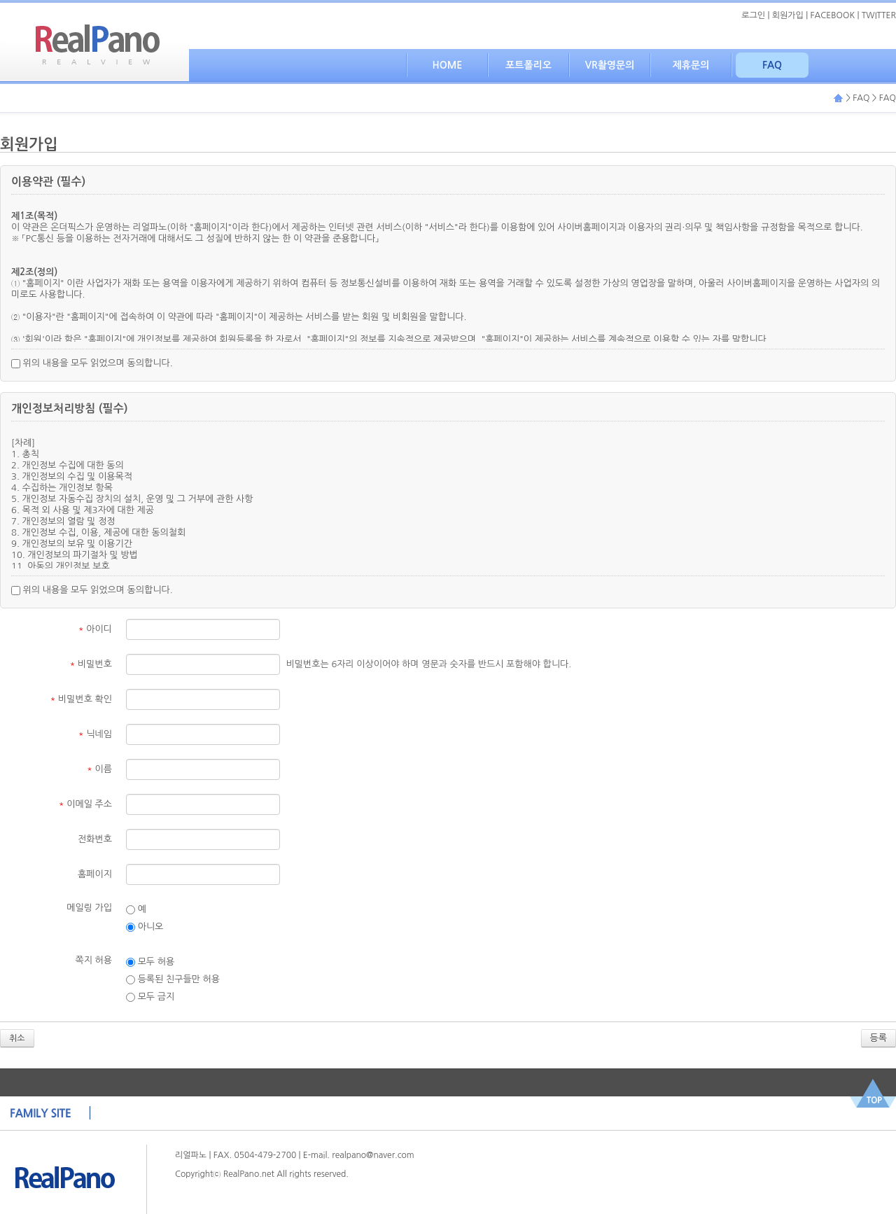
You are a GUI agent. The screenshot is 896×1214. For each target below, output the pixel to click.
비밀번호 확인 (81, 699)
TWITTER (879, 15)
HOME (448, 65)
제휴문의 (691, 65)
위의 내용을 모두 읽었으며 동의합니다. (92, 363)
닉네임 (95, 734)
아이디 (95, 629)
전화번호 (95, 839)
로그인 (753, 15)
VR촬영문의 (610, 65)
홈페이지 (95, 874)
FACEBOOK (833, 15)
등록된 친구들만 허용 (173, 979)
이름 (99, 769)
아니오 (144, 927)
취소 (17, 1038)
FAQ (772, 65)
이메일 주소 (85, 804)
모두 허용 (150, 962)
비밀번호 (91, 664)
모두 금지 (150, 997)
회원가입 (788, 15)
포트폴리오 (528, 65)
